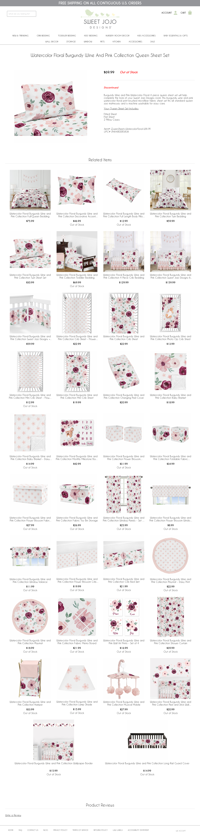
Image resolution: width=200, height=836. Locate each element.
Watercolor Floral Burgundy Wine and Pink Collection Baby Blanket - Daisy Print (30, 458)
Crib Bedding (43, 35)
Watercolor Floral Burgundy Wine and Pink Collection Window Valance (30, 580)
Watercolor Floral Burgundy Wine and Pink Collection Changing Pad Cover (123, 396)
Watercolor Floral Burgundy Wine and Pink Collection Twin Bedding (170, 215)
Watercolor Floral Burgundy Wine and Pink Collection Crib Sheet (123, 337)
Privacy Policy (60, 830)
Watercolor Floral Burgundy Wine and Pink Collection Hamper (30, 703)
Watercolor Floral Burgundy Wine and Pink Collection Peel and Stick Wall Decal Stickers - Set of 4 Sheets (170, 703)
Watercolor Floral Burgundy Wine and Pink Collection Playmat (30, 642)
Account (167, 13)
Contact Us (32, 830)
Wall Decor (51, 41)
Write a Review (13, 815)
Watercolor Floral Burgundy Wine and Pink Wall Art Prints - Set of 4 (123, 642)
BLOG (45, 830)
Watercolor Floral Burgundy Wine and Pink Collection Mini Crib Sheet (77, 396)
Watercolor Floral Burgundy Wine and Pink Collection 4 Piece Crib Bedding (123, 276)
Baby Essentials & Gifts (176, 35)
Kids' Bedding (91, 35)
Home (10, 830)
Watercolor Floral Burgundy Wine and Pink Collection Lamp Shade (77, 703)
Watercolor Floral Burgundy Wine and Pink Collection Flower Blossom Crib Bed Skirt (77, 580)
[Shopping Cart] (190, 13)
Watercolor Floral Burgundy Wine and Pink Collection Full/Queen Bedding (30, 215)
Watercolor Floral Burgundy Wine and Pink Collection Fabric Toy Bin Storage (77, 519)
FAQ (20, 830)
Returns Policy (101, 830)
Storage (71, 41)
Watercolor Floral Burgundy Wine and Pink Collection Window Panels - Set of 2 (124, 519)
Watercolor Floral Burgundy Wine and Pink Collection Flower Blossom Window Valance (170, 519)
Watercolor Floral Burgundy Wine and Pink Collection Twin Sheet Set (30, 276)
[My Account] (175, 13)
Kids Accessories (146, 35)
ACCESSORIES (135, 41)
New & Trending (20, 35)
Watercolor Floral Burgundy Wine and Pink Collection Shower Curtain (170, 642)
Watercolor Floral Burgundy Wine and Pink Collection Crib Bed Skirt (123, 580)
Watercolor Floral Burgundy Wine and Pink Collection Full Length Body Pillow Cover (123, 215)
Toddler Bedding (67, 35)
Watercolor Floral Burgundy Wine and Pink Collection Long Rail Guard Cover (147, 763)
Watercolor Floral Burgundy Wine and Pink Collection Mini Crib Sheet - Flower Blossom (30, 396)
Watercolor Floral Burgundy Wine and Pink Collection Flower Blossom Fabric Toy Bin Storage (30, 519)
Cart (183, 13)
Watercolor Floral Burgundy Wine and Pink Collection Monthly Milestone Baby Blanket (77, 458)
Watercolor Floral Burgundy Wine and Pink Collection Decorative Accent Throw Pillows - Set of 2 (77, 215)
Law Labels (118, 830)
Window (88, 41)
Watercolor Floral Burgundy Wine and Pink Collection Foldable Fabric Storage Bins (170, 458)
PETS (102, 41)
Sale (152, 41)
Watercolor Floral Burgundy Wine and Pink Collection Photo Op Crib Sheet (170, 337)
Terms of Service (80, 830)
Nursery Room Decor (117, 35)
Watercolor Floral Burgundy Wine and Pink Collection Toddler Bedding (77, 276)
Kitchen (117, 41)
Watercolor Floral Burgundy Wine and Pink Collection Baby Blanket (170, 396)
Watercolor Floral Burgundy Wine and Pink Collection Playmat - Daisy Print (170, 580)
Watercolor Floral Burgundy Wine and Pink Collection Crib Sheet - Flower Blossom (77, 338)
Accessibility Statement (138, 830)
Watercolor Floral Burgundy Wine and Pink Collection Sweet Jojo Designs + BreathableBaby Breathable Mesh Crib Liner (30, 338)
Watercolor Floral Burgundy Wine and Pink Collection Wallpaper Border (54, 763)
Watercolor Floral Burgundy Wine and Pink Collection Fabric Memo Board (77, 642)
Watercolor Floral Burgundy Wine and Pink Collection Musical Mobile (123, 703)
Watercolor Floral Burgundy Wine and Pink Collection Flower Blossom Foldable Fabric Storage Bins (123, 458)
